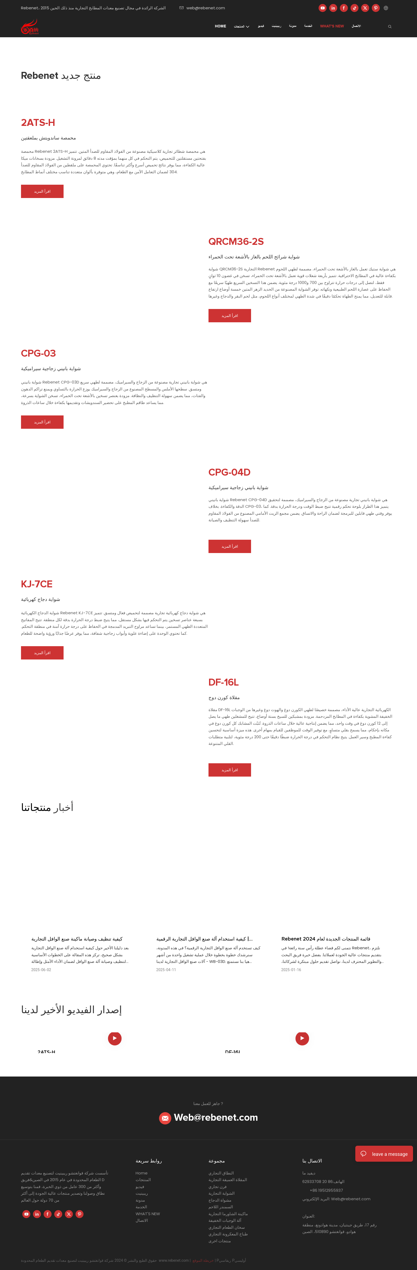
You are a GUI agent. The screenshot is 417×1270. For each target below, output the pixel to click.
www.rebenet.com (174, 1260)
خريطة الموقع (203, 1260)
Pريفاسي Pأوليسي (231, 1260)
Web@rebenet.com (208, 1118)
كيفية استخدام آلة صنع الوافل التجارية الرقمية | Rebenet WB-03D (202, 939)
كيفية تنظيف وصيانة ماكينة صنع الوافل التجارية (77, 939)
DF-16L (233, 1052)
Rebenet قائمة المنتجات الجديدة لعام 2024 (325, 939)
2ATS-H (46, 1052)
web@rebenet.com (202, 8)
